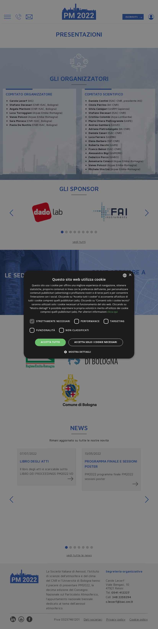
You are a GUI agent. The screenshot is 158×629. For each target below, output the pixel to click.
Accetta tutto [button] (50, 342)
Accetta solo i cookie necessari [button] (95, 342)
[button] (79, 352)
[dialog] (79, 314)
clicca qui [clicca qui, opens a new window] (112, 312)
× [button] (130, 275)
